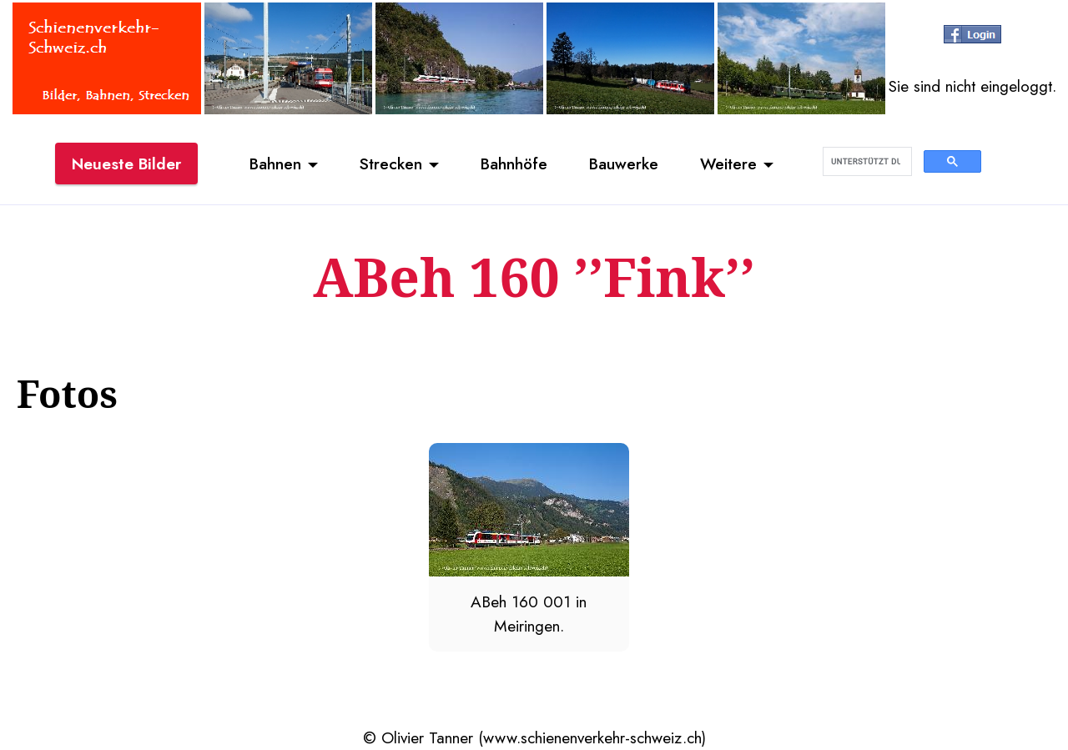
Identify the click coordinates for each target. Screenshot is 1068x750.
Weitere (728, 163)
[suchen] (865, 161)
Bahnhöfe (514, 163)
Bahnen (275, 163)
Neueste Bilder (126, 163)
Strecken (391, 163)
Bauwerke (623, 163)
